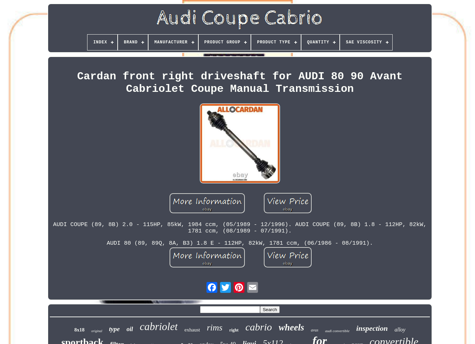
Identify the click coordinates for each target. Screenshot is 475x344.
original (96, 331)
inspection (372, 328)
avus (314, 330)
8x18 (79, 329)
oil (129, 329)
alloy (400, 329)
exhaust (192, 329)
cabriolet (159, 326)
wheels (291, 327)
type (114, 328)
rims (214, 327)
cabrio (258, 326)
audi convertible (337, 331)
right (233, 329)
